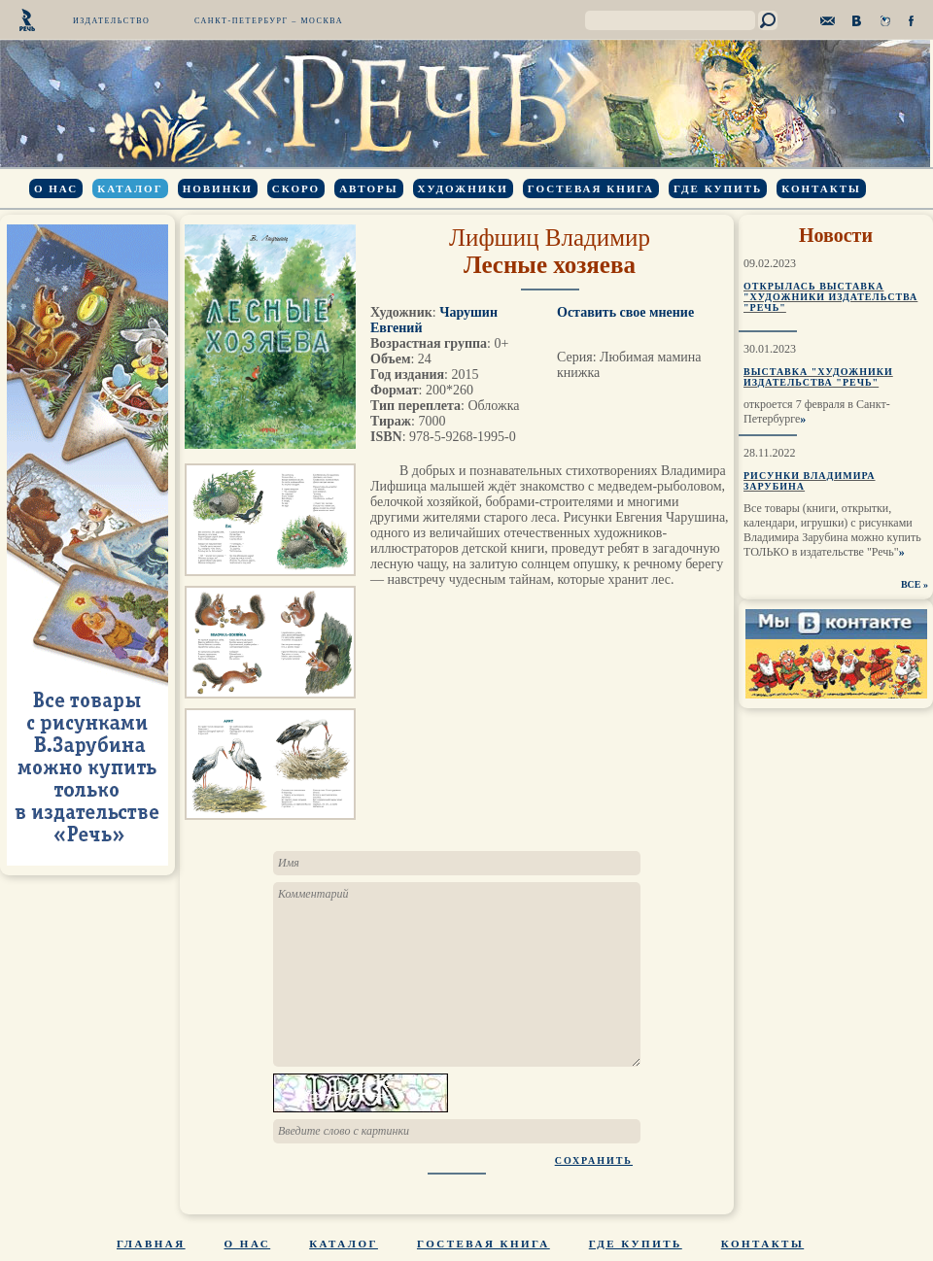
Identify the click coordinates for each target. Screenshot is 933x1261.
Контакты (821, 188)
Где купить (718, 188)
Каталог (129, 188)
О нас (56, 188)
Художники (463, 188)
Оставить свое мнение (625, 312)
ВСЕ (911, 584)
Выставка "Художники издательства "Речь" (818, 377)
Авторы (368, 188)
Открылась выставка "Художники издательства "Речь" (830, 297)
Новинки (218, 188)
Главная (151, 1243)
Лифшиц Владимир (549, 237)
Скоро (296, 188)
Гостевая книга (591, 188)
